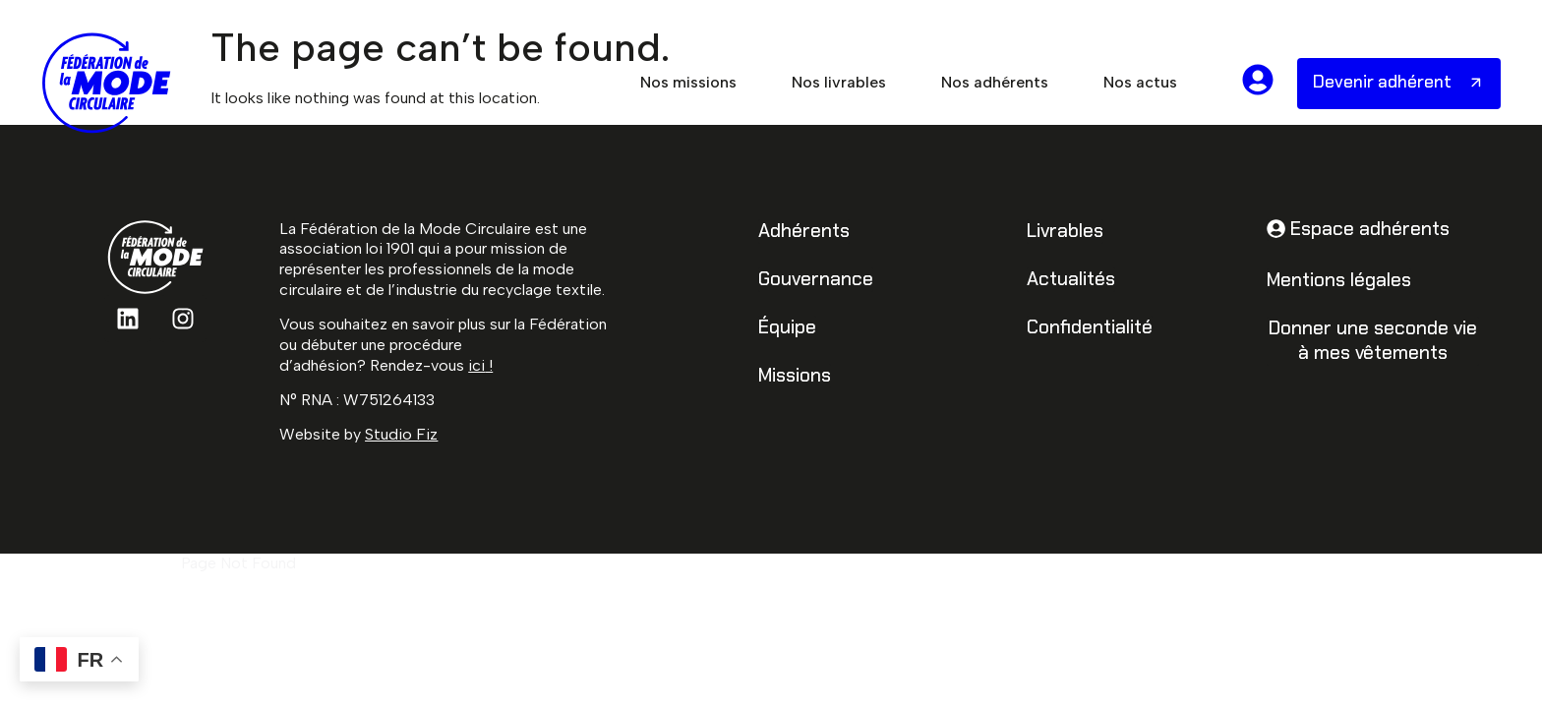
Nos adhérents (994, 82)
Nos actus (1140, 82)
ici (476, 365)
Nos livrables (839, 82)
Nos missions (688, 82)
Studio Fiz (401, 434)
